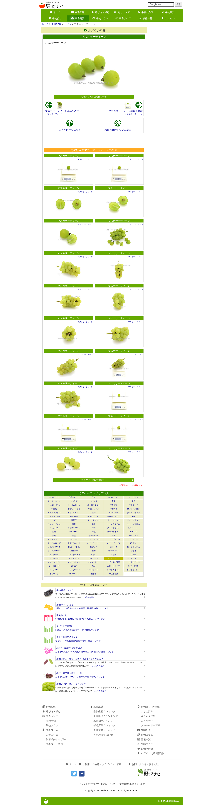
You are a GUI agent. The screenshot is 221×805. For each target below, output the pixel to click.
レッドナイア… (113, 570)
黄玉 (133, 501)
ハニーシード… (93, 543)
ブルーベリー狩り (150, 725)
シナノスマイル (113, 524)
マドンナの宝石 (113, 562)
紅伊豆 (93, 555)
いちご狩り (147, 711)
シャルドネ (54, 528)
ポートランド (74, 558)
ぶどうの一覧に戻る (70, 129)
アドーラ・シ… (133, 497)
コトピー (54, 520)
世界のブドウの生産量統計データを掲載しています (78, 641)
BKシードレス (74, 547)
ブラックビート (74, 555)
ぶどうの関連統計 (64, 626)
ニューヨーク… (133, 539)
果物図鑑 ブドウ (64, 590)
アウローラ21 (54, 497)
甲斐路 (54, 509)
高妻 (74, 535)
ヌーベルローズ (54, 543)
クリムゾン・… (93, 516)
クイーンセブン (133, 513)
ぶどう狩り (147, 720)
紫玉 (94, 524)
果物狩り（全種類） (150, 706)
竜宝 (94, 566)
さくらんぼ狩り (149, 716)
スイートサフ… (113, 528)
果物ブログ (123, 18)
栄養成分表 (146, 12)
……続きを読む (88, 597)
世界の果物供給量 (103, 735)
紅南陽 (113, 555)
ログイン (168, 18)
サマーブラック (133, 520)
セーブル (133, 532)
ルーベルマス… (54, 570)
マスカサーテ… (113, 558)
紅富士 (133, 555)
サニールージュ (113, 520)
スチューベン (74, 532)
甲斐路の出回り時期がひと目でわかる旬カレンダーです (80, 619)
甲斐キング (133, 505)
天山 (113, 535)
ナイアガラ (74, 539)
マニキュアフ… (133, 562)
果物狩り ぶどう (64, 604)
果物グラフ (52, 725)
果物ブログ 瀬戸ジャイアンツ (71, 683)
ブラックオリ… (54, 555)
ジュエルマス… (74, 528)
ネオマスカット (74, 543)
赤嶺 (94, 532)
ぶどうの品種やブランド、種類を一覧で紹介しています (80, 677)
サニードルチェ (93, 520)
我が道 (93, 574)
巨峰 (94, 513)
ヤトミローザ (54, 566)
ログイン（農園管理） (151, 753)
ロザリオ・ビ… (54, 574)
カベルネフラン (54, 513)
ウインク (93, 501)
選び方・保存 (100, 12)
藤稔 (94, 551)
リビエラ (74, 566)
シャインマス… (133, 524)
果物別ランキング (103, 720)
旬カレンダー (123, 12)
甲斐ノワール (93, 509)
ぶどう (67, 24)
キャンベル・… (74, 513)
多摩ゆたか (93, 535)
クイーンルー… (74, 516)
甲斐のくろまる (74, 509)
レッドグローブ (74, 570)
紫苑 (74, 524)
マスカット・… (133, 558)
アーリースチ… (54, 501)
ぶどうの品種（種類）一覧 (69, 673)
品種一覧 (145, 18)
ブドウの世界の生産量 (67, 637)
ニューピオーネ (113, 539)
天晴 (94, 497)
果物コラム (100, 18)
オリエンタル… (54, 505)
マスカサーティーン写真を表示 (62, 111)
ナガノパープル (93, 539)
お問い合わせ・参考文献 (143, 764)
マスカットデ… (54, 562)
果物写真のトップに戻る (118, 129)
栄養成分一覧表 (54, 744)
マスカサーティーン (54, 114)
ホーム (55, 12)
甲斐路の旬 (61, 615)
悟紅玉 (74, 520)
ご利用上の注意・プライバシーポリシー (102, 764)
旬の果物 (51, 720)
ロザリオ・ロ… (74, 574)
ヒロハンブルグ (54, 547)
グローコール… (113, 516)
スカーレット (133, 528)
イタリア (74, 501)
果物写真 (77, 18)
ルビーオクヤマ (113, 566)
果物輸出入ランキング (105, 716)
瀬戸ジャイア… (113, 532)
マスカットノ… (74, 562)
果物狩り (55, 18)
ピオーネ (113, 547)
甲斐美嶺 (113, 509)
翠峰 (94, 528)
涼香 (54, 532)
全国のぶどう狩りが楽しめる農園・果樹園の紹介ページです (82, 608)
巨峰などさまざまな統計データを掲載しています (77, 630)
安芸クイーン (74, 497)
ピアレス (93, 547)
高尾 (54, 535)
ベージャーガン (54, 558)
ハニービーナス (113, 543)
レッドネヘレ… (133, 570)
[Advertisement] (93, 140)
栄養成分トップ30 (56, 739)
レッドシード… (93, 570)
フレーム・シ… (113, 551)
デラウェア (133, 535)
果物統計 (168, 12)
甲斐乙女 (113, 505)
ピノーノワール (54, 551)
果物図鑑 (77, 12)
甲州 (133, 516)
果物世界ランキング (104, 730)
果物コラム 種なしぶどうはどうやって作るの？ (79, 658)
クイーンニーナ (54, 516)
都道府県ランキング (104, 725)
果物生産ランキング (104, 711)
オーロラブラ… (93, 505)
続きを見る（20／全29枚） (106, 480)
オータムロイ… (74, 505)
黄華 (113, 501)
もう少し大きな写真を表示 (93, 96)
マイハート (93, 558)
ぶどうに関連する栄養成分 (69, 648)
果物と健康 (145, 749)
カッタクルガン (133, 509)
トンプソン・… (54, 539)
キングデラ (113, 513)
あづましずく (113, 497)
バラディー (133, 543)
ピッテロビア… (133, 547)
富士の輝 (74, 551)
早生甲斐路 (113, 574)
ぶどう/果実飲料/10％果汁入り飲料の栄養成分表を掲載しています (84, 652)
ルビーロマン (133, 566)
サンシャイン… (54, 524)
